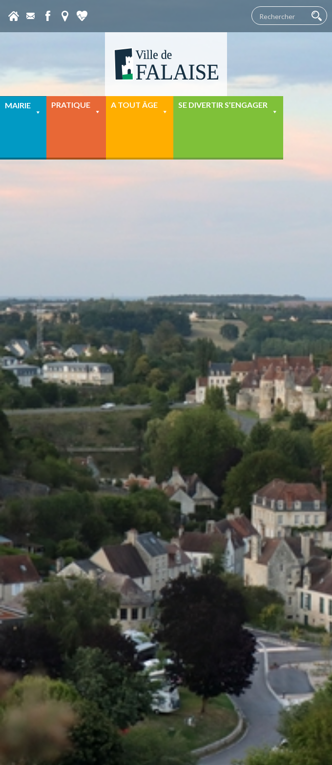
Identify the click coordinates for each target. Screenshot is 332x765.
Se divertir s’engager (228, 108)
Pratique (76, 108)
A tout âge (139, 108)
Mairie (23, 109)
